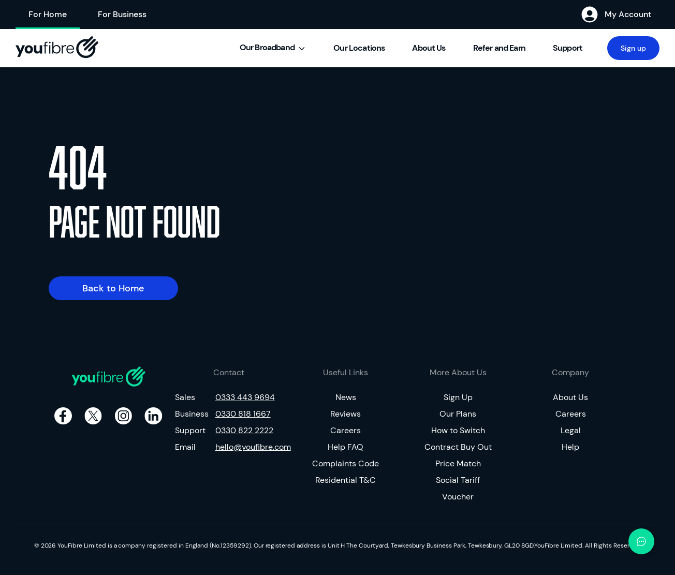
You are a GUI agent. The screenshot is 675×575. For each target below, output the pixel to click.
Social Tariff (458, 480)
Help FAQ (345, 446)
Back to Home (113, 288)
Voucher (458, 496)
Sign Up (458, 397)
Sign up (633, 48)
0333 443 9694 (245, 397)
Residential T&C (345, 480)
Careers (345, 430)
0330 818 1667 (243, 413)
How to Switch (458, 430)
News (345, 397)
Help (570, 446)
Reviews (345, 413)
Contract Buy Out (458, 446)
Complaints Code (345, 463)
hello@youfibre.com (249, 446)
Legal (571, 430)
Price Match (458, 463)
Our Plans (457, 413)
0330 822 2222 (244, 430)
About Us (570, 397)
